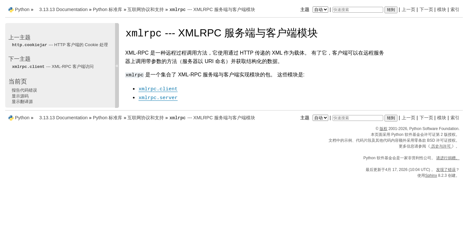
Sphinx (431, 175)
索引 (455, 9)
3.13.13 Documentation (63, 9)
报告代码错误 (24, 90)
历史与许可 (441, 146)
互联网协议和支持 (145, 9)
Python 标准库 (108, 9)
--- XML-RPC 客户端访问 (53, 66)
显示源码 (20, 96)
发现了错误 (446, 169)
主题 (315, 9)
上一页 (408, 9)
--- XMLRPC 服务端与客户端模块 (212, 9)
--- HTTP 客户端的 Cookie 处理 (60, 44)
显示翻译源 (22, 101)
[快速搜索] (357, 10)
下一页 (426, 9)
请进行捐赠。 (448, 158)
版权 (383, 128)
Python (22, 9)
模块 (441, 9)
